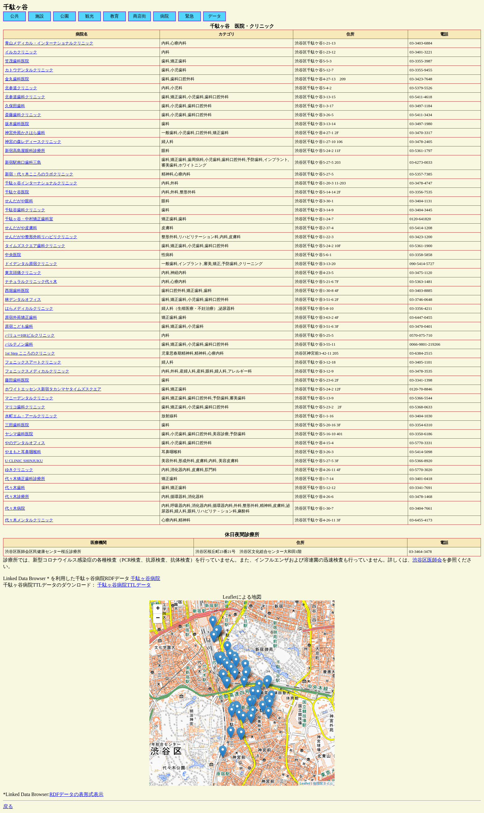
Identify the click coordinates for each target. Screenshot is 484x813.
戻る (8, 806)
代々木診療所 (17, 496)
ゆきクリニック (19, 469)
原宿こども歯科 (19, 326)
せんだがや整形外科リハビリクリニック (41, 236)
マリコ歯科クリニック (25, 407)
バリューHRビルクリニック (30, 335)
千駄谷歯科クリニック (25, 210)
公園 (64, 16)
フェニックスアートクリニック (33, 362)
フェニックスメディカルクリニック (37, 371)
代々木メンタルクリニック (29, 520)
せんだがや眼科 (19, 201)
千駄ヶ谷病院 (145, 578)
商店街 (139, 16)
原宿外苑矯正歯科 (21, 317)
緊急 (189, 16)
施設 (39, 16)
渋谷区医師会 (427, 559)
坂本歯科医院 (17, 123)
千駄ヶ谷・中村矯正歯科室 (29, 219)
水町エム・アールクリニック (31, 416)
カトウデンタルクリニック (29, 70)
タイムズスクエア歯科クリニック (35, 245)
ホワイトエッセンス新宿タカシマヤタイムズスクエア (53, 389)
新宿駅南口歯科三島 (23, 162)
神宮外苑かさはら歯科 (25, 132)
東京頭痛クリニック (23, 272)
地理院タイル (323, 783)
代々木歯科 (15, 487)
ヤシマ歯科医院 (19, 434)
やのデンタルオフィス (25, 442)
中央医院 (13, 254)
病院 (164, 16)
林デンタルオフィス (23, 299)
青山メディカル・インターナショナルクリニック (49, 43)
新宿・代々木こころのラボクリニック (39, 174)
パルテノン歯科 (19, 344)
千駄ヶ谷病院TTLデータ (124, 585)
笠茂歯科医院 (17, 61)
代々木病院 (15, 508)
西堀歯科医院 (17, 290)
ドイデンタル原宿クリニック (31, 263)
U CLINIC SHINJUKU (24, 460)
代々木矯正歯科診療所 (25, 478)
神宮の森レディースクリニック (33, 141)
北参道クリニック (21, 88)
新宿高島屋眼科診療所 (25, 150)
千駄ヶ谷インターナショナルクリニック (41, 183)
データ (214, 16)
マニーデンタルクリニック (29, 398)
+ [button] (158, 608)
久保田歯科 (15, 105)
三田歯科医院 (17, 425)
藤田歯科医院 (17, 380)
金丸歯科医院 (17, 79)
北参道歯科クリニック (25, 97)
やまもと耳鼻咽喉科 (23, 451)
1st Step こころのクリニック (30, 353)
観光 (89, 16)
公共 (14, 16)
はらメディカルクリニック (29, 308)
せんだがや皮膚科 (21, 227)
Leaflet (305, 783)
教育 (114, 16)
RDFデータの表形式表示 (76, 794)
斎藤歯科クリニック (23, 114)
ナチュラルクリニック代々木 (31, 281)
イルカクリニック (21, 52)
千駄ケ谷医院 (17, 192)
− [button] (158, 618)
